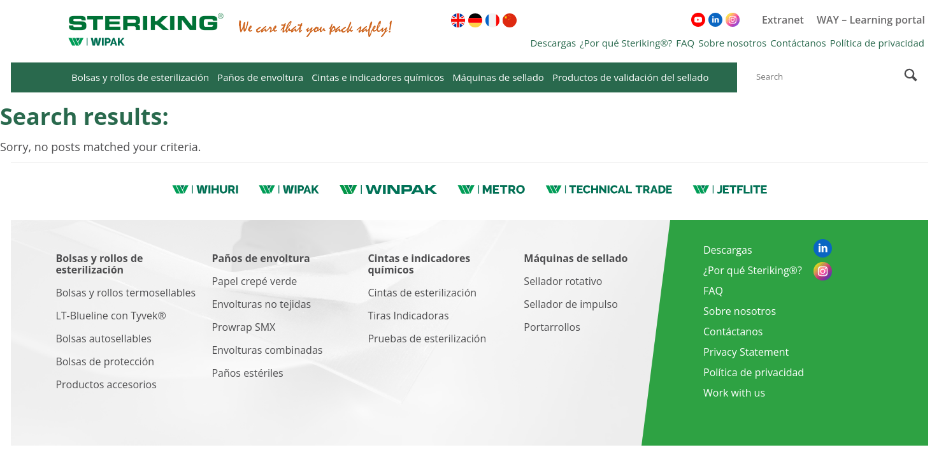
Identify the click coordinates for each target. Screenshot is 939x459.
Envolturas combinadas (266, 350)
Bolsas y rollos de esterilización (140, 77)
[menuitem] (458, 20)
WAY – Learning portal (871, 20)
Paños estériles (247, 373)
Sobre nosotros (732, 42)
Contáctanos (798, 42)
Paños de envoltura (260, 77)
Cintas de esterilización (422, 293)
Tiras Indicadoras (408, 316)
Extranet (783, 20)
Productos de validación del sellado (630, 77)
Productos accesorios (105, 384)
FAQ (685, 42)
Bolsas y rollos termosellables (125, 293)
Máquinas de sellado (498, 77)
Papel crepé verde (254, 281)
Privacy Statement (746, 352)
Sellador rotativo (563, 281)
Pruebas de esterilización (427, 339)
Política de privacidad (877, 42)
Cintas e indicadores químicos (378, 77)
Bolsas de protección (104, 361)
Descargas (553, 42)
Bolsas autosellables (103, 339)
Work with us (734, 393)
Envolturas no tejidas (261, 304)
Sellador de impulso (571, 304)
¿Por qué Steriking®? (626, 42)
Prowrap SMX (243, 327)
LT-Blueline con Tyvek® (110, 316)
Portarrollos (552, 327)
